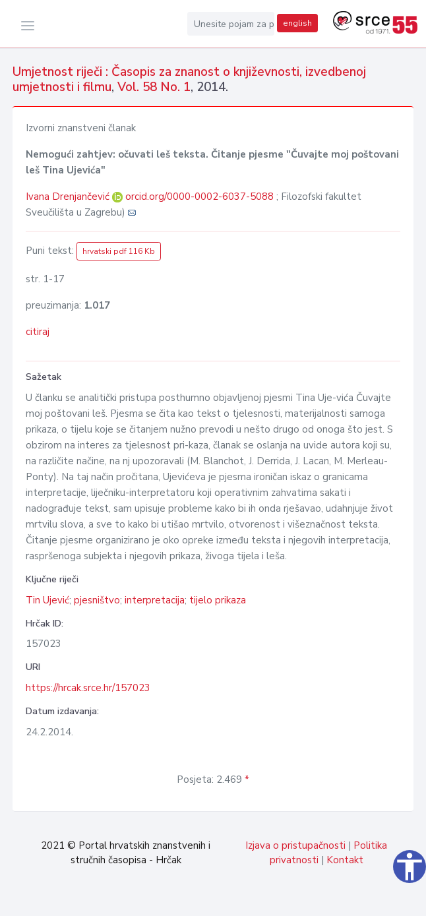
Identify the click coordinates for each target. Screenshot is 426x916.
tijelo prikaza (217, 600)
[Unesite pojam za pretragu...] (231, 23)
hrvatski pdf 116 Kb (118, 251)
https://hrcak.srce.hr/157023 (88, 687)
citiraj (37, 331)
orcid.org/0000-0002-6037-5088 (199, 196)
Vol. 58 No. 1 (154, 87)
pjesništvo (97, 600)
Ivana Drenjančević (69, 196)
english (297, 23)
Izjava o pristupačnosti (295, 845)
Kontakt (344, 860)
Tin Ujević (47, 600)
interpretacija (155, 600)
